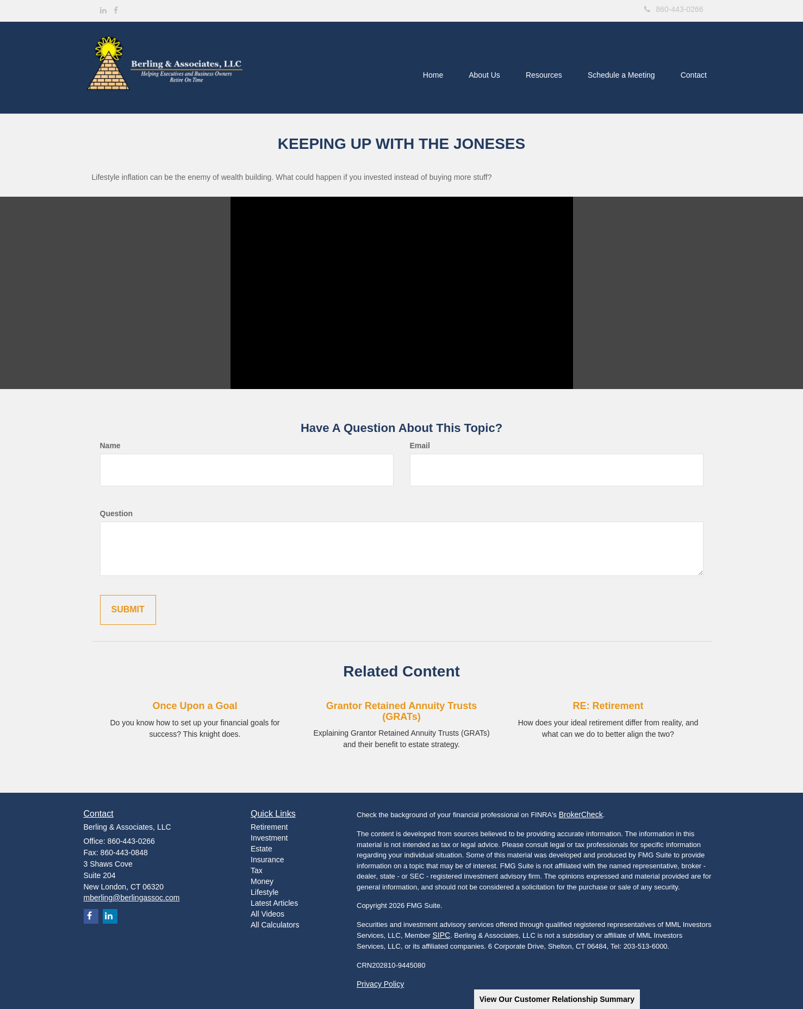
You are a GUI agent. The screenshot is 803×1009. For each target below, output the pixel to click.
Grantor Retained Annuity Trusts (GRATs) (401, 711)
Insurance (267, 859)
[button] (479, 68)
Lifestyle (264, 892)
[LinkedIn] (103, 10)
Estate (261, 848)
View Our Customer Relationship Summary (557, 999)
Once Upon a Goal (194, 705)
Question (116, 513)
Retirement (269, 827)
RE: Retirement (607, 705)
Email (420, 445)
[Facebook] (116, 10)
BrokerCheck (581, 814)
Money (262, 881)
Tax (257, 870)
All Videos (267, 914)
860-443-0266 (673, 9)
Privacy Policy (380, 984)
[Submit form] (128, 610)
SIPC (441, 935)
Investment (269, 837)
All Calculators (275, 924)
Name (110, 445)
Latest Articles (274, 903)
